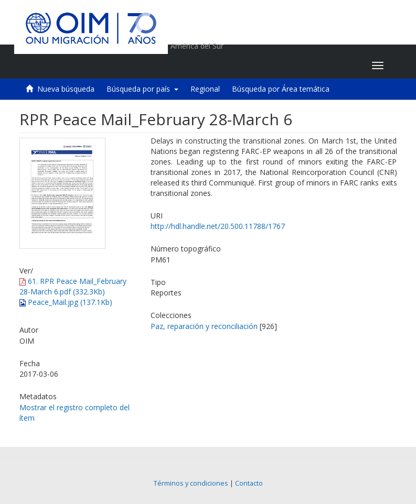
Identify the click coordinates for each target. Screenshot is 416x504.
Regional (205, 89)
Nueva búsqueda (65, 89)
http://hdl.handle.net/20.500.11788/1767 (218, 226)
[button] (298, 65)
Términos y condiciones (191, 483)
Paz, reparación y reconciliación (204, 326)
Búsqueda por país (142, 89)
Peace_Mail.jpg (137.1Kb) (65, 302)
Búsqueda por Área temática (280, 89)
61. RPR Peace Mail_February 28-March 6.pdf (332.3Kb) (72, 286)
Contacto (249, 483)
